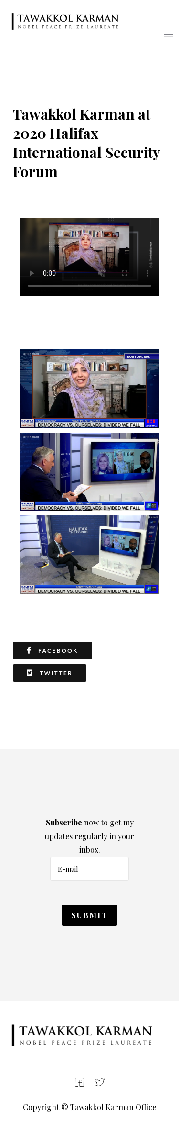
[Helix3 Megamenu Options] (168, 36)
